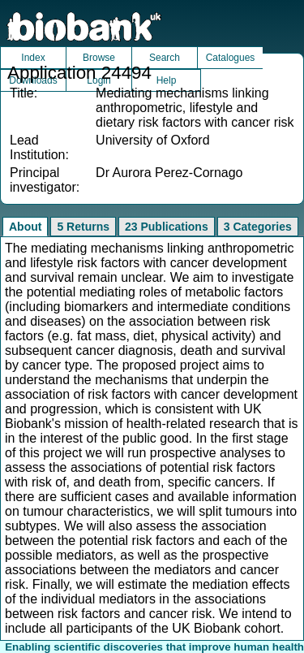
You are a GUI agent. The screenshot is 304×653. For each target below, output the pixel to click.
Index (33, 57)
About (25, 226)
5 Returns (83, 226)
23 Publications (166, 226)
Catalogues (230, 57)
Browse (99, 57)
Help (166, 80)
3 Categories (258, 226)
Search (164, 57)
